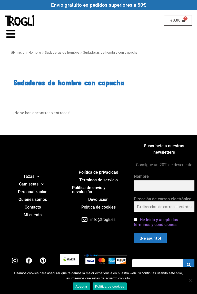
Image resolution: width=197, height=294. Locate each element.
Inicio (21, 52)
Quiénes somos (32, 199)
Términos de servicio (98, 180)
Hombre (35, 52)
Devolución (98, 199)
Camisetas (32, 184)
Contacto (33, 207)
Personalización (32, 191)
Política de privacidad (98, 172)
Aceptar (81, 286)
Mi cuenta (33, 214)
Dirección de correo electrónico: (164, 204)
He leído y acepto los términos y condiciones (156, 222)
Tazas (32, 176)
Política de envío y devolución (88, 189)
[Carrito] (178, 20)
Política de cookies (98, 207)
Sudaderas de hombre (62, 52)
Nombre (141, 176)
